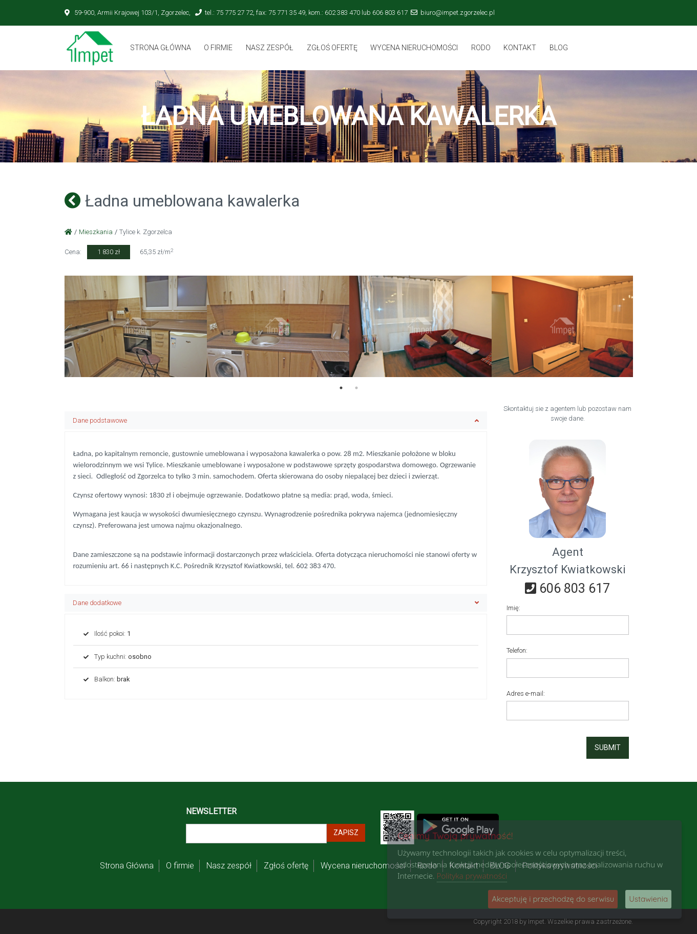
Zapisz (345, 832)
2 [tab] (356, 388)
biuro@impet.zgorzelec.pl (457, 12)
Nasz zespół (269, 48)
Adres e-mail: (525, 693)
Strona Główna (160, 48)
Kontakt (519, 48)
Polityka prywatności (472, 875)
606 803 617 (567, 588)
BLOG (559, 48)
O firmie (218, 48)
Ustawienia (648, 899)
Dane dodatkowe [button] (276, 603)
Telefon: (516, 650)
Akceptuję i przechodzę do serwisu (553, 899)
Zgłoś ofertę (332, 48)
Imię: (513, 608)
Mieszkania (96, 232)
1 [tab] (341, 388)
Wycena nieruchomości (414, 48)
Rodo (481, 48)
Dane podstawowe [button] (276, 420)
